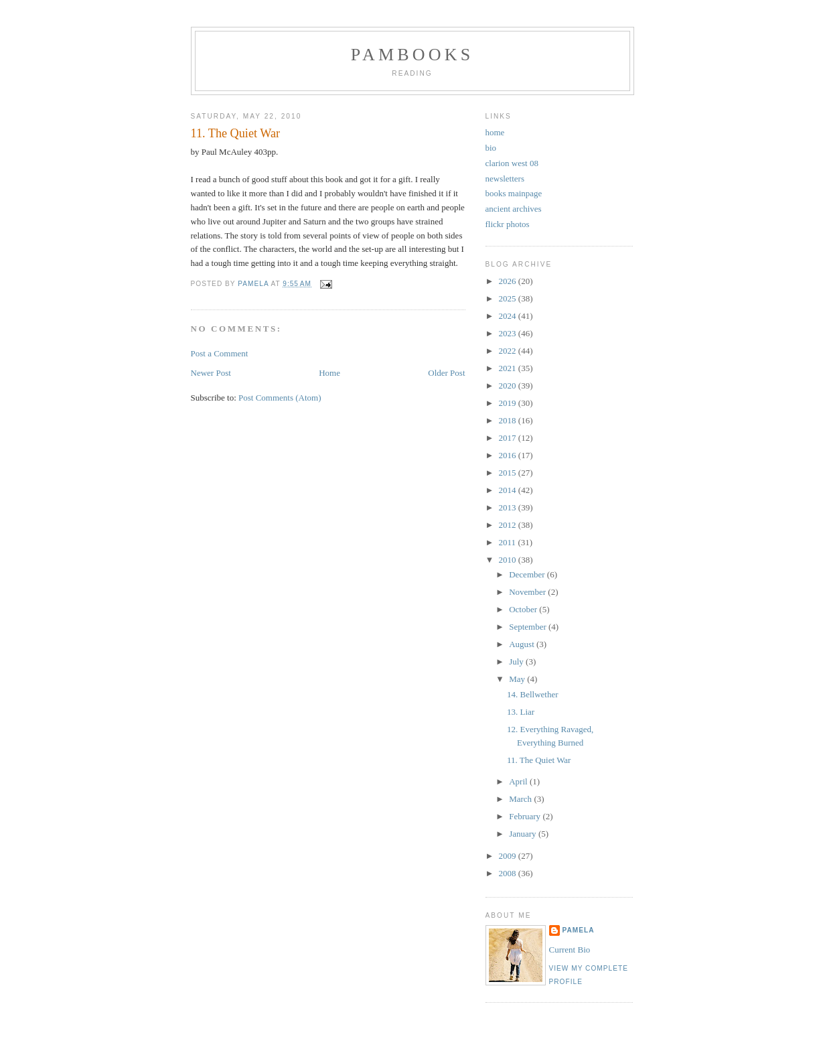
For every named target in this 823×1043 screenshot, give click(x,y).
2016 (508, 455)
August (522, 644)
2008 (508, 873)
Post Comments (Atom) (279, 398)
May (518, 679)
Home (329, 373)
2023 (508, 333)
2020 (508, 385)
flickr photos (507, 224)
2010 (508, 560)
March (521, 799)
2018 (508, 420)
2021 (508, 368)
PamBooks (412, 54)
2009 (508, 856)
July (517, 661)
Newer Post (211, 373)
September (528, 627)
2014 (508, 490)
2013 (508, 507)
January (523, 834)
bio (491, 148)
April (519, 781)
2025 (508, 298)
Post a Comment (219, 353)
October (524, 609)
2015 (508, 473)
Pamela (579, 930)
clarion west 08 (511, 163)
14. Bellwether (532, 694)
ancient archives (513, 209)
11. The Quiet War (539, 760)
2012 (508, 525)
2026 (508, 281)
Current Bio (570, 950)
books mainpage (513, 193)
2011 (508, 542)
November (528, 592)
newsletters (504, 178)
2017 (508, 438)
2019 (508, 403)
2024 (508, 316)
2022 (508, 351)
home (495, 132)
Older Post (446, 373)
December (528, 574)
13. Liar (520, 712)
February (525, 816)
